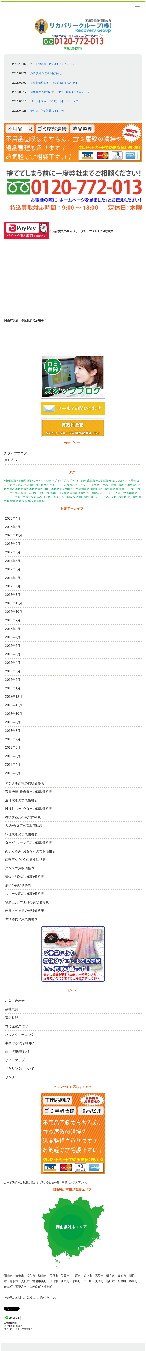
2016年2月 (13, 679)
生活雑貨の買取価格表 (21, 919)
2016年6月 (13, 645)
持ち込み (10, 460)
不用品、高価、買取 (112, 484)
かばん (113, 480)
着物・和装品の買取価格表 (24, 876)
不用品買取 (22, 489)
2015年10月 (13, 713)
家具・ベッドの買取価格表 (24, 910)
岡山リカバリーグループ (35, 493)
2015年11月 (13, 705)
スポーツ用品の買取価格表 (24, 893)
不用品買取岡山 (60, 489)
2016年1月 (13, 688)
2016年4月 (13, 662)
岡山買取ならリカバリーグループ (106, 493)
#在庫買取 (89, 480)
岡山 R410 (129, 489)
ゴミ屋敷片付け (16, 1026)
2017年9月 (13, 544)
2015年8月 (13, 730)
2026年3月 (13, 527)
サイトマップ (15, 1060)
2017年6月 (13, 569)
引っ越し (48, 497)
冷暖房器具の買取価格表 (23, 817)
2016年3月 (13, 671)
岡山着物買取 (78, 493)
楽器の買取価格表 (18, 885)
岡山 (118, 489)
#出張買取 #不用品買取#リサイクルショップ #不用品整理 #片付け (43, 480)
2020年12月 (13, 535)
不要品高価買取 (80, 489)
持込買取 (78, 497)
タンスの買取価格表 (19, 868)
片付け (128, 497)
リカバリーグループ (78, 484)
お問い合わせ (15, 1000)
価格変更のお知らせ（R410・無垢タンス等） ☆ (59, 92)
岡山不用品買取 (59, 493)
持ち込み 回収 (63, 497)
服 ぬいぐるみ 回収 (103, 497)
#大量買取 (102, 480)
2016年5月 (13, 654)
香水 (21, 501)
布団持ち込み (34, 497)
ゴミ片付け (42, 484)
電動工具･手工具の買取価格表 (27, 902)
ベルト (53, 484)
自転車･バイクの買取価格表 (25, 859)
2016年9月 (13, 620)
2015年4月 (13, 764)
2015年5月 (13, 756)
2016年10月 (13, 612)
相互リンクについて (19, 1068)
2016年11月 (13, 603)
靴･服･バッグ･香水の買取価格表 (28, 808)
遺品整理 (11, 1017)
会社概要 (11, 1009)
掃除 (87, 497)
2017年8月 (13, 552)
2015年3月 (13, 773)
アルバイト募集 (127, 480)
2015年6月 (13, 747)
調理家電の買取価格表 (21, 834)
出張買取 (109, 489)
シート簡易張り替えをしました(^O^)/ (52, 64)
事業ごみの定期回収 (19, 1043)
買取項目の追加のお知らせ (46, 73)
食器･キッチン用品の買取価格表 (28, 842)
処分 (101, 489)
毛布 (120, 497)
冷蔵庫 (94, 489)
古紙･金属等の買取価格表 (23, 825)
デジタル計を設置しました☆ (47, 110)
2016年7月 (13, 637)
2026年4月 (13, 518)
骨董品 (29, 501)
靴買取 (14, 501)
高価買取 (39, 501)
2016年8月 (13, 629)
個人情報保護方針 (18, 1051)
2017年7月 (13, 561)
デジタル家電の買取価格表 (24, 783)
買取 (135, 497)
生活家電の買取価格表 (21, 800)
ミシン (62, 484)
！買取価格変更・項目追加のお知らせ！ (54, 82)
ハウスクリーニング (19, 1034)
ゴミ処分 (18, 484)
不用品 (95, 484)
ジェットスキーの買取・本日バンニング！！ (56, 101)
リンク (10, 1077)
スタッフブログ (15, 453)
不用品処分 (131, 484)
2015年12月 (13, 696)
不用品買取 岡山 (39, 489)
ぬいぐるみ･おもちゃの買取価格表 (30, 851)
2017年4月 (13, 586)
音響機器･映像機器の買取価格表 (28, 792)
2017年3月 (13, 594)
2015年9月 (13, 722)
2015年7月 (13, 739)
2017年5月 (13, 578)
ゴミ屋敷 (29, 484)
